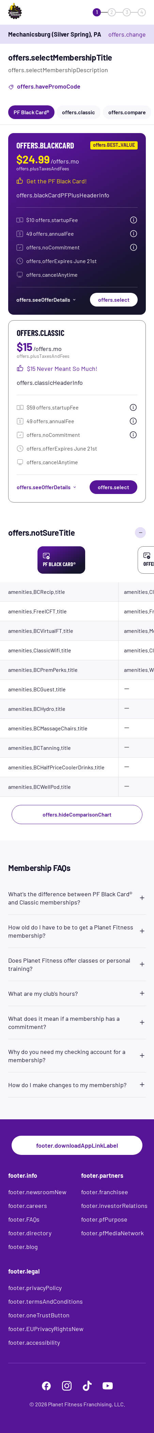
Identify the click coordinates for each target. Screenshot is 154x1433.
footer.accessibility (34, 1342)
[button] (77, 897)
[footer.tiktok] (87, 1386)
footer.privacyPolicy (35, 1287)
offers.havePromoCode (44, 87)
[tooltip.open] (133, 220)
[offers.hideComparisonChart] (140, 532)
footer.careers (27, 1205)
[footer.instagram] (67, 1386)
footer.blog (23, 1246)
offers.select (113, 299)
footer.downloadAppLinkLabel (77, 1145)
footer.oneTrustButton (39, 1315)
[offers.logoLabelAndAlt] (28, 12)
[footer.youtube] (108, 1386)
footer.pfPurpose (104, 1219)
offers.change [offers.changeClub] (127, 34)
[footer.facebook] (46, 1386)
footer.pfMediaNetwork (112, 1233)
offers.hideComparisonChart (77, 814)
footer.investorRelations (114, 1205)
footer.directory (29, 1233)
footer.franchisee (104, 1192)
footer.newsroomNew (37, 1192)
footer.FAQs (24, 1219)
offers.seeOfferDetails (46, 299)
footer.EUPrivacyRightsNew (45, 1328)
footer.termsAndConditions (45, 1301)
